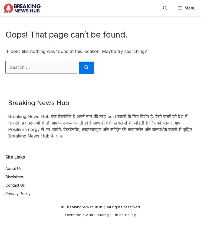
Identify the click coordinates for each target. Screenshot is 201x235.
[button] (165, 8)
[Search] (86, 68)
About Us (13, 168)
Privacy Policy (18, 193)
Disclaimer (14, 176)
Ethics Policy (124, 215)
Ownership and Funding (87, 215)
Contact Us (15, 185)
